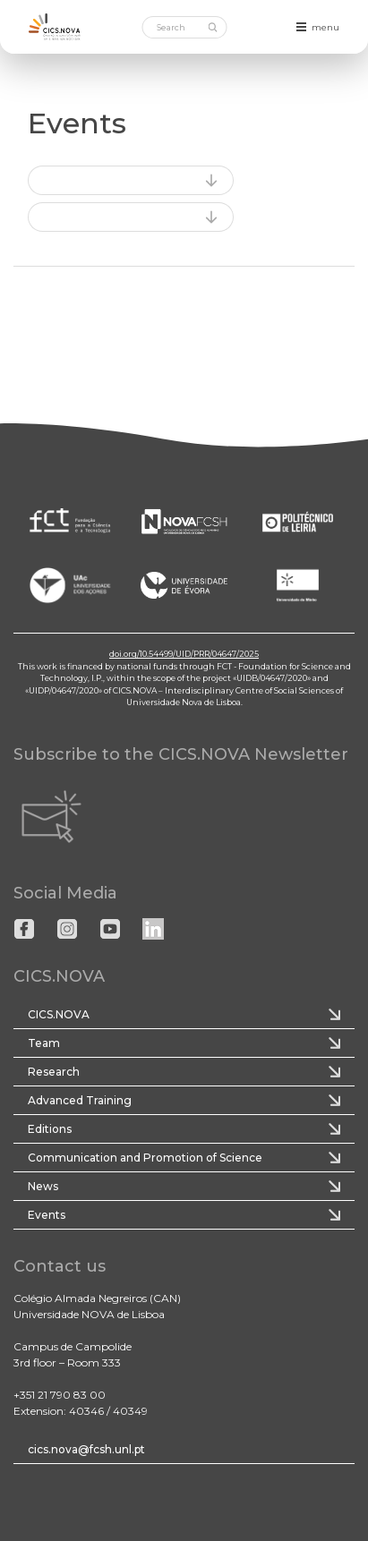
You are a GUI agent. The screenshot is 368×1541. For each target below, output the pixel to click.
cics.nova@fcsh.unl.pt (86, 1449)
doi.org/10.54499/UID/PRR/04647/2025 (184, 654)
